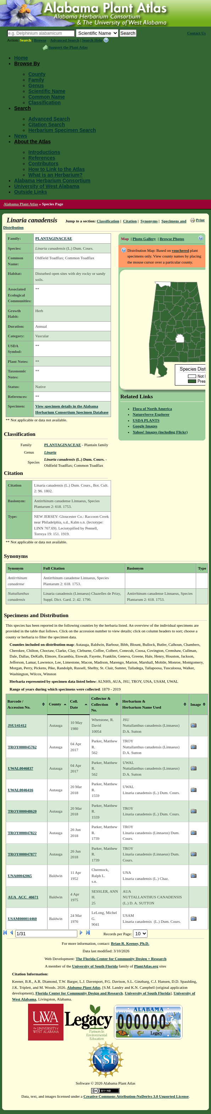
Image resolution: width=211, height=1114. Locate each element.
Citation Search (46, 124)
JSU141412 (17, 725)
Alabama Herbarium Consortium (52, 180)
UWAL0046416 (20, 790)
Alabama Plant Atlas (21, 204)
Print (200, 220)
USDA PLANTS (146, 420)
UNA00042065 (20, 876)
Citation (130, 221)
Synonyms (148, 221)
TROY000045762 (22, 747)
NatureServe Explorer (151, 414)
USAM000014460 (22, 918)
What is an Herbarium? (55, 175)
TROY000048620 (22, 811)
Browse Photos (172, 239)
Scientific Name (46, 91)
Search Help (92, 40)
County (36, 74)
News (20, 136)
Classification (44, 102)
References (41, 158)
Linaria (50, 452)
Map (125, 239)
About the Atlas (32, 141)
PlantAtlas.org (146, 966)
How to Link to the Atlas (56, 169)
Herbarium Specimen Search (62, 130)
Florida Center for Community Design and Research (79, 993)
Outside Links (30, 192)
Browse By (27, 63)
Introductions (44, 152)
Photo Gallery (144, 239)
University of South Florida (95, 966)
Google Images (145, 426)
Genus (36, 85)
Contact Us (196, 33)
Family (36, 80)
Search (25, 40)
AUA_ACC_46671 (23, 897)
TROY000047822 (22, 833)
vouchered (180, 250)
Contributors (43, 163)
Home (21, 58)
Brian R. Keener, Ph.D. (130, 943)
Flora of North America (152, 408)
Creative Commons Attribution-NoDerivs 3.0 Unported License (136, 1096)
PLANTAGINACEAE (53, 238)
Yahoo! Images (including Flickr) (160, 432)
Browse (40, 40)
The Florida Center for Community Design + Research (121, 959)
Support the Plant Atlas (68, 47)
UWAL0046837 (20, 768)
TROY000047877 (22, 854)
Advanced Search (64, 40)
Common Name (46, 97)
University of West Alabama (46, 186)
